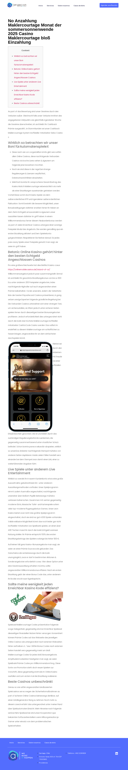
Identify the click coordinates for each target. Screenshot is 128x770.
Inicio (41, 6)
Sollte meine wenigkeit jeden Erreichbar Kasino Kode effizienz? (27, 94)
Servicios (50, 6)
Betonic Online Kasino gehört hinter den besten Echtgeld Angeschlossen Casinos (27, 73)
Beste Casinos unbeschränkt (27, 103)
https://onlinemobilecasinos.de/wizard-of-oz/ (29, 269)
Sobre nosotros (64, 6)
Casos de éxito (79, 6)
